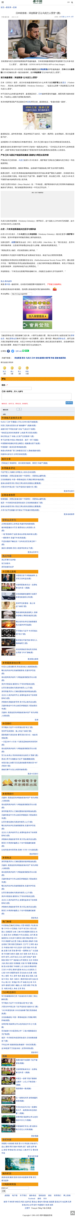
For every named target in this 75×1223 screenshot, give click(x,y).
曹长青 (35, 1151)
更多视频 (34, 1137)
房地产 (29, 958)
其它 (34, 1178)
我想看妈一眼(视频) (23, 1090)
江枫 (25, 1151)
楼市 (34, 958)
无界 (69, 1203)
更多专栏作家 (33, 1157)
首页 (2, 7)
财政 (3, 961)
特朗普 (27, 927)
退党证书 (58, 1203)
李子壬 (29, 1151)
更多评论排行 (69, 492)
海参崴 (16, 961)
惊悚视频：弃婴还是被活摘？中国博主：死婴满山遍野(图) (23, 477)
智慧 (25, 986)
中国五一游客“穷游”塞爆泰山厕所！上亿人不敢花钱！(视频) (26, 1083)
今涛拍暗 (10, 1145)
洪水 (9, 936)
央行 (21, 955)
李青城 (10, 1151)
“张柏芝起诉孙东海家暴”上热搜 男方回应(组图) (19, 434)
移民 (7, 977)
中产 (11, 961)
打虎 (9, 952)
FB (5, 955)
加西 (51, 1206)
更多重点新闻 (33, 660)
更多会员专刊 (33, 553)
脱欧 (17, 955)
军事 (30, 1178)
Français (34, 1209)
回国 (31, 977)
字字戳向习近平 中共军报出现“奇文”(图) (17, 729)
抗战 (34, 980)
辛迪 (3, 1154)
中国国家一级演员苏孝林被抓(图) (13, 448)
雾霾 (29, 964)
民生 (7, 980)
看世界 (8, 7)
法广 (30, 952)
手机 (33, 986)
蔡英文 (25, 961)
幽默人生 (19, 986)
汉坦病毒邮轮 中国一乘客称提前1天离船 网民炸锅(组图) (22, 481)
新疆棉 (27, 933)
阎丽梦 (8, 942)
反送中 (20, 949)
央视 (35, 974)
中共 (3, 942)
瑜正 (21, 1151)
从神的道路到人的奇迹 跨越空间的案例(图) (18, 525)
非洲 (19, 1178)
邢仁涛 (16, 1151)
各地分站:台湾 (27, 1206)
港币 (25, 958)
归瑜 (32, 1145)
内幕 (11, 949)
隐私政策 (42, 1197)
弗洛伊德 (29, 939)
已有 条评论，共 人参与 (12, 391)
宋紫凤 (4, 1145)
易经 (13, 986)
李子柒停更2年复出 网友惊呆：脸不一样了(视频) (19, 441)
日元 (21, 958)
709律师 (16, 968)
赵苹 (33, 1148)
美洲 (3, 1178)
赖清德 (25, 942)
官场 (13, 952)
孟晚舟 (31, 942)
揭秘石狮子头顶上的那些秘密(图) (14, 771)
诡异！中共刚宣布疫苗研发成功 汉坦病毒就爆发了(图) (22, 504)
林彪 (25, 983)
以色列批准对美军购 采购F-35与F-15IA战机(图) (19, 851)
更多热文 (34, 919)
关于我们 (23, 1197)
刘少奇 (29, 983)
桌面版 (7, 1197)
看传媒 (46, 1203)
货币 (7, 958)
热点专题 (6, 557)
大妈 (3, 964)
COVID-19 (8, 930)
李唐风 (20, 1148)
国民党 (19, 939)
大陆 (22, 964)
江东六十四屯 (6, 971)
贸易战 (14, 930)
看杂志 (34, 1203)
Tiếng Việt (42, 1209)
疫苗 (5, 936)
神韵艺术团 (19, 1203)
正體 (68, 2)
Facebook (31, 1200)
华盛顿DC (41, 1206)
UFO (35, 939)
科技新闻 (24, 1178)
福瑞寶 (51, 1203)
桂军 (30, 980)
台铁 (14, 933)
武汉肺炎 (16, 927)
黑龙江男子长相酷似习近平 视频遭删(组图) (18, 760)
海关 (19, 977)
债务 (25, 955)
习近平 (20, 930)
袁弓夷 (32, 936)
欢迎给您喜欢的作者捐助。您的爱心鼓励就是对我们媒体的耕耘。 (26, 289)
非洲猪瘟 (16, 964)
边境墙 (4, 945)
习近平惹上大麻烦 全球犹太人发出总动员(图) (18, 473)
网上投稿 (67, 1197)
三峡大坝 (20, 933)
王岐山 (19, 942)
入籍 (35, 977)
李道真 (27, 1145)
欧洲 (7, 1178)
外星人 (10, 990)
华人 (3, 977)
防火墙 (6, 968)
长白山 (24, 971)
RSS (45, 1200)
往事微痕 (15, 936)
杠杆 (29, 955)
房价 (7, 964)
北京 (30, 961)
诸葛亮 (8, 986)
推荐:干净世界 (9, 1203)
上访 (21, 968)
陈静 (15, 1148)
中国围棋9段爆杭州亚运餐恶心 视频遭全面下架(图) (20, 445)
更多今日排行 (33, 775)
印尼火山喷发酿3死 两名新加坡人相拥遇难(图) (19, 668)
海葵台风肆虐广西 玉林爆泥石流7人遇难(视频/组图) (21, 452)
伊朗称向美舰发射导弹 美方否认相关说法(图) (19, 703)
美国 (13, 945)
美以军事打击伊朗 (8, 561)
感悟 (29, 986)
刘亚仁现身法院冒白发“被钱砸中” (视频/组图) (18, 427)
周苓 (11, 1148)
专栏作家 (6, 1141)
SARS (7, 974)
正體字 (27, 1209)
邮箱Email (4, 1189)
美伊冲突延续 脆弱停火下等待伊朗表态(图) (18, 685)
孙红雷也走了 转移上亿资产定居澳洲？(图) (17, 437)
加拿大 (13, 955)
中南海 (6, 949)
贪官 (25, 949)
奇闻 (6, 990)
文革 (19, 990)
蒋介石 (8, 983)
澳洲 (22, 980)
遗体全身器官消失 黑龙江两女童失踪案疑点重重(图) (21, 484)
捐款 (50, 1197)
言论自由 (23, 974)
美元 (33, 955)
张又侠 (26, 930)
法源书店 (27, 1203)
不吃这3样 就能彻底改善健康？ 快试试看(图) (18, 1046)
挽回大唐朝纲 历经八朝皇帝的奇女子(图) (17, 549)
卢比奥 (33, 927)
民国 (26, 980)
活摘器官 (9, 933)
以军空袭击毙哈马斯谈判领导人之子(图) (17, 689)
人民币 (12, 958)
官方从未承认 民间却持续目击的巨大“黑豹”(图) (19, 756)
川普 (22, 927)
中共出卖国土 (24, 936)
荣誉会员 (13, 339)
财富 (7, 961)
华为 (33, 949)
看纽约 (40, 1203)
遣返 (23, 977)
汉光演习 (12, 939)
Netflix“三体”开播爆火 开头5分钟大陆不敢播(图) (19, 423)
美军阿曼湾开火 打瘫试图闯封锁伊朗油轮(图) (19, 693)
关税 (36, 942)
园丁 (25, 1148)
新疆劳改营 (14, 974)
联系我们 (57, 1197)
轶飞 (36, 1145)
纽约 (35, 1206)
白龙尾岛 (31, 971)
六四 (31, 930)
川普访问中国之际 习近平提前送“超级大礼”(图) (19, 488)
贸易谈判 (19, 945)
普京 (64, 83)
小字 (72, 17)
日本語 (48, 1209)
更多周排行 (33, 855)
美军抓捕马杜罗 (7, 568)
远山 (3, 1148)
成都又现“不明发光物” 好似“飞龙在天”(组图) (18, 430)
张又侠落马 (5, 565)
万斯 (9, 945)
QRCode (19, 351)
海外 (12, 980)
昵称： (5, 385)
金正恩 (13, 942)
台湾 (21, 961)
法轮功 (26, 968)
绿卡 (3, 980)
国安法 (32, 933)
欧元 (17, 958)
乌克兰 (21, 160)
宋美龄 (14, 983)
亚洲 (15, 7)
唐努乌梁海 (17, 971)
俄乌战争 (5, 1182)
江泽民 (31, 945)
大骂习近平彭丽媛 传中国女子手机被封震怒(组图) (20, 511)
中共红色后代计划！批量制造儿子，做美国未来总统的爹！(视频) (26, 1111)
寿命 (15, 990)
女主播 (30, 974)
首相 (29, 102)
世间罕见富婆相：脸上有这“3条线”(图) (16, 732)
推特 (39, 1200)
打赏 (62, 17)
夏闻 (7, 1148)
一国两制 (24, 952)
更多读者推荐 (69, 515)
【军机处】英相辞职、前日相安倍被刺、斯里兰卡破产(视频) (24, 464)
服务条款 (32, 1197)
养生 (23, 990)
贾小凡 (21, 1145)
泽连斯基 (43, 69)
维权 (11, 968)
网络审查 (33, 968)
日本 (40, 94)
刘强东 (35, 961)
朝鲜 (8, 955)
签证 (27, 977)
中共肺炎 (5, 927)
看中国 (7, 284)
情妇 (29, 949)
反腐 (5, 952)
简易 (16, 1145)
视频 (4, 1057)
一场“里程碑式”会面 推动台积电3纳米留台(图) (19, 535)
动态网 (64, 1203)
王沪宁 (25, 945)
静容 (5, 1151)
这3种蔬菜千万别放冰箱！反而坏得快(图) (17, 1049)
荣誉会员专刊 (9, 521)
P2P (26, 964)
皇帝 (3, 986)
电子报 (14, 1197)
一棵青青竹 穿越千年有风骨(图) (13, 539)
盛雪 (29, 1148)
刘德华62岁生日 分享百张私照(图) (14, 455)
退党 (24, 939)
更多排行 (34, 1054)
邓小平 (20, 983)
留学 (15, 977)
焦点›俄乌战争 (6, 281)
